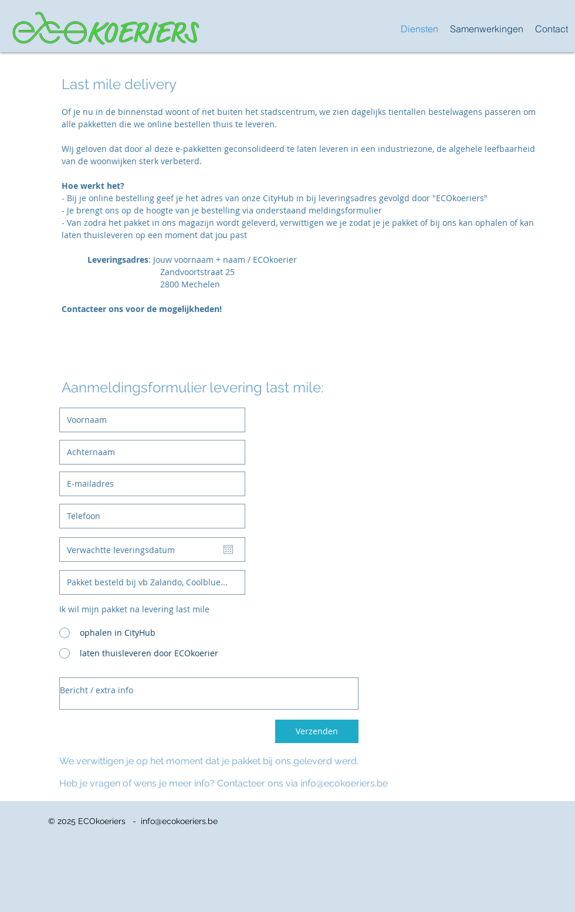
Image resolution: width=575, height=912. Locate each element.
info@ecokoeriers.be (344, 783)
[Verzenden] (316, 731)
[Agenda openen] (228, 549)
